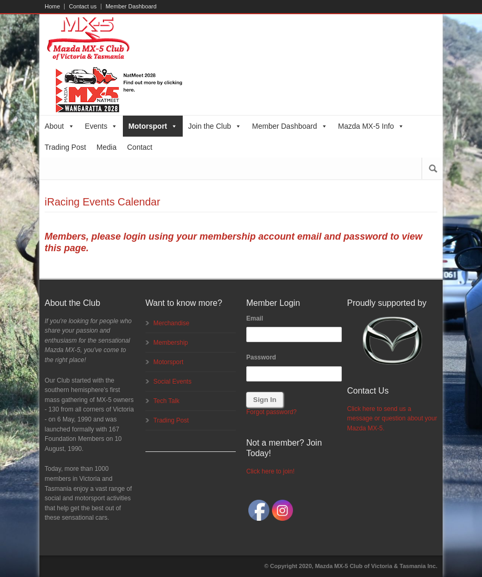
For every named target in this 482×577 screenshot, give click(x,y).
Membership (170, 342)
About (60, 126)
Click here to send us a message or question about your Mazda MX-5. (392, 418)
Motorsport (152, 126)
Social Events (172, 381)
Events (101, 126)
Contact (139, 147)
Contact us (83, 6)
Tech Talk (166, 401)
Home (52, 6)
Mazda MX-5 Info (371, 126)
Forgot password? (271, 412)
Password (261, 357)
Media (107, 147)
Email (254, 318)
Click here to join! (270, 471)
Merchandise (171, 323)
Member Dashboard (131, 6)
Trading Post (65, 147)
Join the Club (215, 126)
